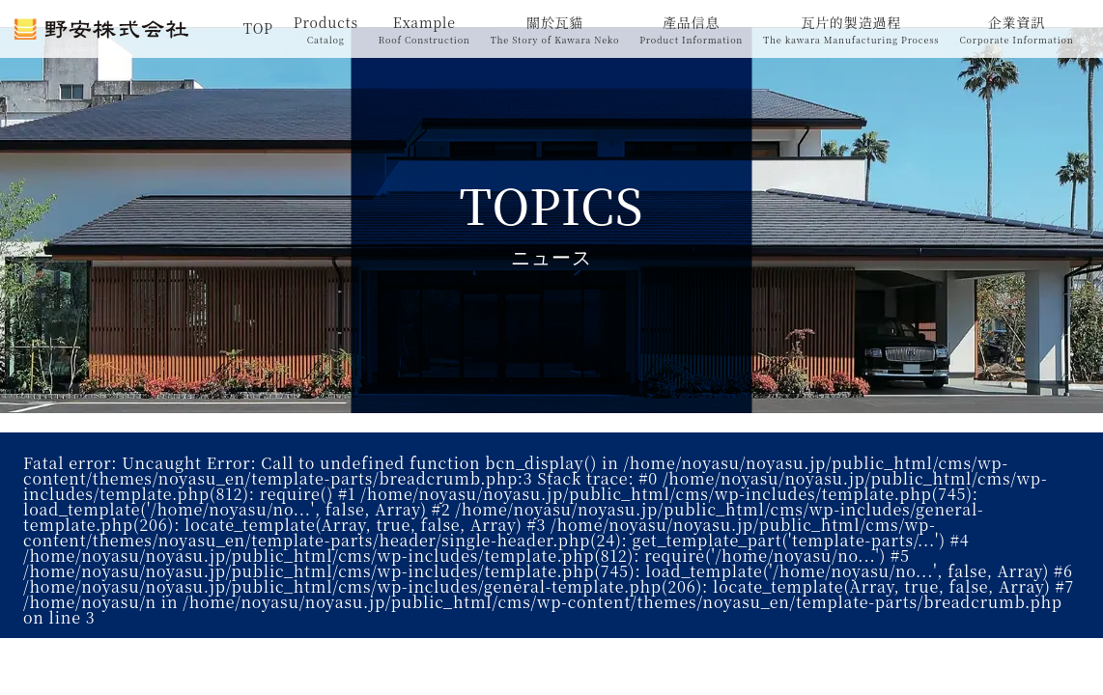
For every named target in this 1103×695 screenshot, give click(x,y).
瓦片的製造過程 (851, 30)
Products (326, 30)
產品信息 (691, 30)
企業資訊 (1016, 30)
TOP (258, 28)
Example (424, 30)
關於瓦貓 (555, 30)
